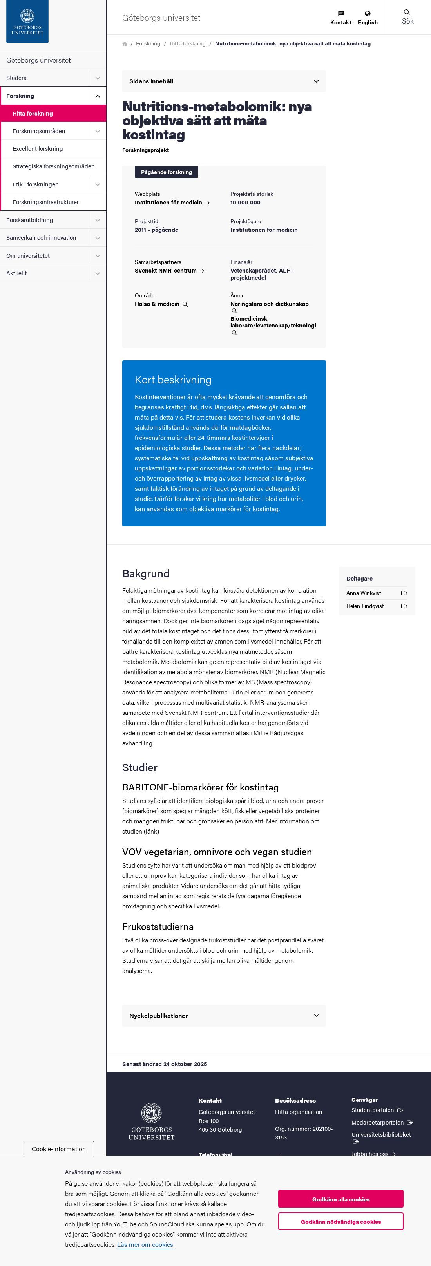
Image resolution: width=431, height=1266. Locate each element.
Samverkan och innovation (41, 237)
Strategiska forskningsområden (54, 166)
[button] (407, 17)
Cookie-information (59, 1148)
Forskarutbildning (29, 219)
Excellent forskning (38, 148)
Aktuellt (16, 273)
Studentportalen (378, 1109)
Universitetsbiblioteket (383, 1137)
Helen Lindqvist (376, 607)
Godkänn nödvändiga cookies (341, 1221)
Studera (16, 77)
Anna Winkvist (376, 594)
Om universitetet (28, 255)
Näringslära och (269, 307)
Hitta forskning (33, 113)
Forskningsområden (39, 131)
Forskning (20, 95)
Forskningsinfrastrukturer (46, 201)
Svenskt (169, 270)
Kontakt (340, 18)
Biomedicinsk (271, 325)
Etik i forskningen (36, 184)
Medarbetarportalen (383, 1122)
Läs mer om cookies (145, 1244)
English (368, 18)
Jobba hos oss (373, 1153)
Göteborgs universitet (38, 60)
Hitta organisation (298, 1111)
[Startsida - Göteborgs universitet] (53, 25)
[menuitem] (341, 18)
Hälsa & (161, 303)
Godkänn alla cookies (341, 1199)
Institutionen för (172, 202)
